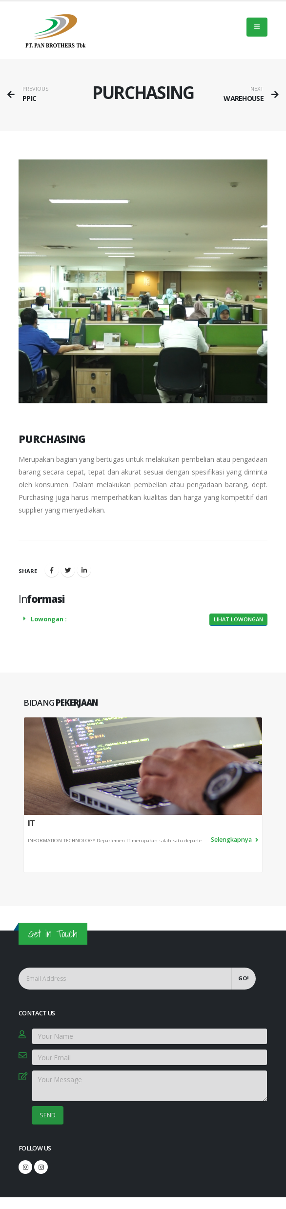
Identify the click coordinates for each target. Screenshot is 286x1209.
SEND (48, 1114)
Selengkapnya (234, 839)
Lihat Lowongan (238, 619)
